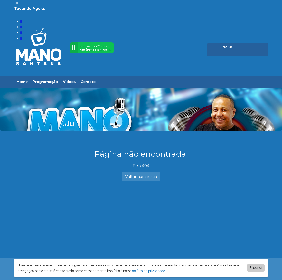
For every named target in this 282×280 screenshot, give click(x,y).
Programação (45, 82)
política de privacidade (148, 271)
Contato (88, 82)
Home (22, 82)
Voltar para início (141, 176)
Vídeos (69, 82)
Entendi (255, 268)
